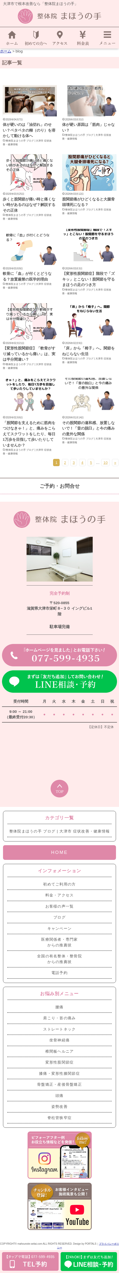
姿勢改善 (59, 1106)
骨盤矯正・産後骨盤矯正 (59, 1084)
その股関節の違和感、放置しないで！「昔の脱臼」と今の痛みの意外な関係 (88, 428)
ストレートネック (59, 1029)
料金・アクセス (59, 895)
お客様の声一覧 (59, 906)
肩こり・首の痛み (59, 1018)
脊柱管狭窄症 (59, 1118)
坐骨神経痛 (59, 1040)
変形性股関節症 (59, 1062)
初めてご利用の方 (59, 884)
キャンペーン (59, 928)
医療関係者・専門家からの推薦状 (59, 942)
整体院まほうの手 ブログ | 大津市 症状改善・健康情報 (27, 142)
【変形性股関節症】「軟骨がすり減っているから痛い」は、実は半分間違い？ (29, 353)
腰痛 (59, 1007)
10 (105, 462)
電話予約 (59, 973)
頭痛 (59, 1095)
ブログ (59, 917)
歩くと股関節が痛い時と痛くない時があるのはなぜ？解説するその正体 (29, 204)
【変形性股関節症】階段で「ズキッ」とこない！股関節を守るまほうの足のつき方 (88, 279)
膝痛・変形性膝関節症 (59, 1073)
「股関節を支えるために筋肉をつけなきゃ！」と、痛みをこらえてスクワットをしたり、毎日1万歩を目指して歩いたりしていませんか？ (29, 434)
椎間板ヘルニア (59, 1051)
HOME (59, 852)
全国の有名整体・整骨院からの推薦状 (59, 959)
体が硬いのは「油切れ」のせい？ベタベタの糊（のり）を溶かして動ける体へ (29, 130)
